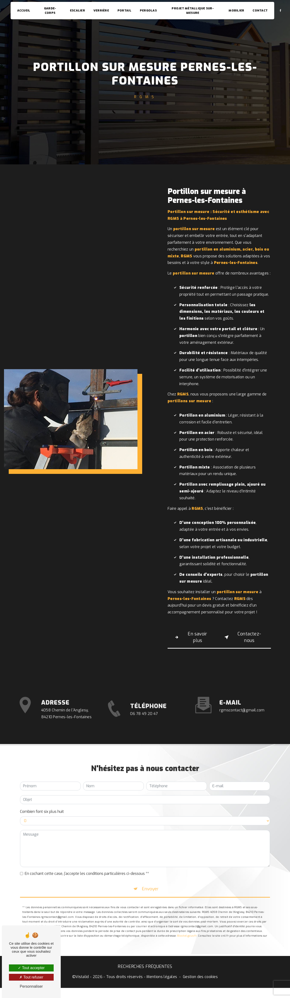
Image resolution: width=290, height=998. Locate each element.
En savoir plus (190, 637)
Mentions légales (161, 980)
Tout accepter (31, 968)
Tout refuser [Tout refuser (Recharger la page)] (31, 977)
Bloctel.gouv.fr (186, 918)
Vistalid (82, 980)
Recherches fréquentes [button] (145, 970)
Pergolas (148, 10)
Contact (259, 10)
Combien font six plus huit (42, 791)
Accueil (24, 10)
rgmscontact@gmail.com (242, 690)
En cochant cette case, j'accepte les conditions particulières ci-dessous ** (87, 853)
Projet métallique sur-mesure (193, 10)
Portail (125, 10)
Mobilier (236, 10)
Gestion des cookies (200, 980)
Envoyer (150, 870)
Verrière (101, 10)
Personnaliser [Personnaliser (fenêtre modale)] (31, 986)
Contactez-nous (242, 637)
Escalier (77, 10)
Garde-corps (50, 10)
